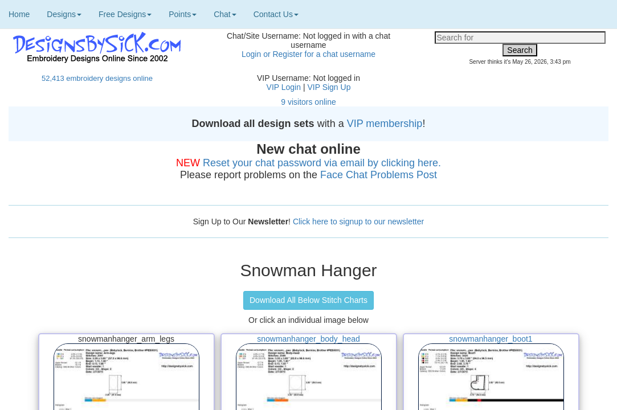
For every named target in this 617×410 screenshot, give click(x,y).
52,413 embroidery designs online (97, 78)
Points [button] (183, 14)
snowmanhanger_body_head (308, 338)
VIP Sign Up (328, 87)
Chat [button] (225, 14)
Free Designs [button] (125, 14)
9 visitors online (308, 101)
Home (19, 14)
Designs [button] (64, 14)
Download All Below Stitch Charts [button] (308, 300)
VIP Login (284, 87)
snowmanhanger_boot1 (490, 338)
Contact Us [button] (276, 14)
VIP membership (385, 123)
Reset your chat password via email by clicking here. (322, 163)
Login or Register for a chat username (308, 54)
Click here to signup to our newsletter (358, 221)
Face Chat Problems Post (378, 175)
